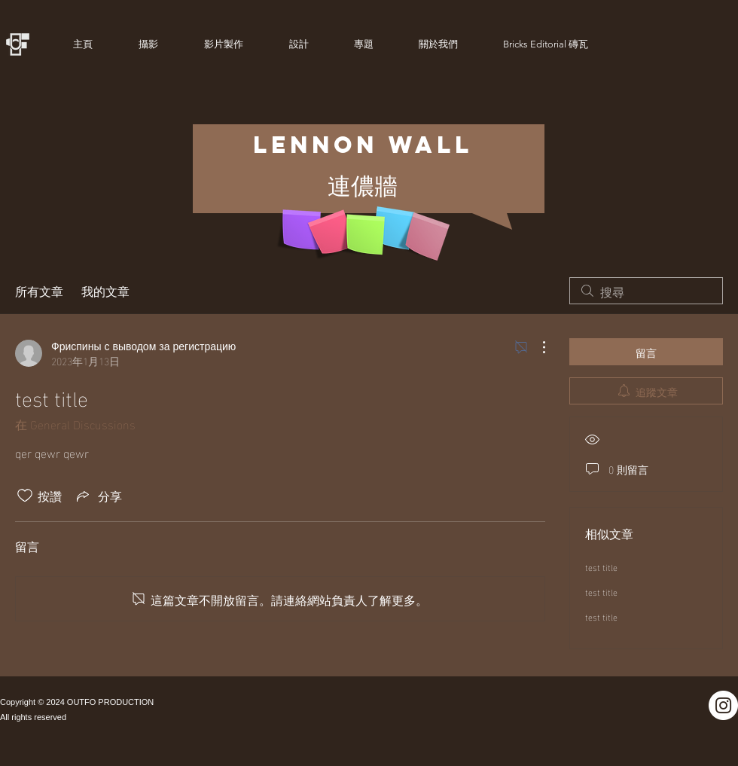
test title (601, 566)
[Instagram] (723, 705)
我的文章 (105, 291)
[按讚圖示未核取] (25, 496)
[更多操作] (536, 347)
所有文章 (39, 291)
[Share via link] (98, 495)
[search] (646, 290)
